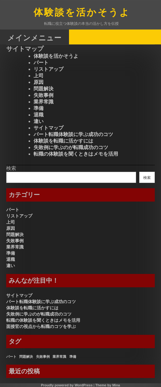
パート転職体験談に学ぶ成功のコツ (73, 134)
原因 (39, 82)
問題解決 (43, 88)
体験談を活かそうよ (82, 13)
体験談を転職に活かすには (63, 140)
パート (41, 62)
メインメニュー (34, 37)
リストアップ (48, 69)
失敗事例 (43, 95)
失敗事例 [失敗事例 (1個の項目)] (43, 356)
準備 (39, 108)
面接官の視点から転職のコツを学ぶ (41, 326)
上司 (39, 75)
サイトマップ (48, 127)
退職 (39, 114)
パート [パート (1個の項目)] (11, 356)
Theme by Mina (107, 385)
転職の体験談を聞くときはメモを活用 (76, 154)
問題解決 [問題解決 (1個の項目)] (26, 356)
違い (39, 121)
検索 (11, 168)
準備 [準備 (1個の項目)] (72, 356)
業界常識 (43, 101)
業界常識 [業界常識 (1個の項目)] (59, 356)
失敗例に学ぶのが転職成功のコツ (71, 147)
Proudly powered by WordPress (67, 385)
